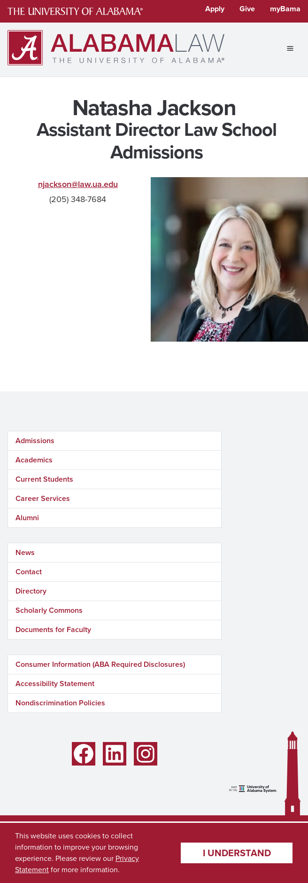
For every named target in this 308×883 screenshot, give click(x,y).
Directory (30, 591)
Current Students (44, 479)
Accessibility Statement (54, 683)
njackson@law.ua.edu (78, 184)
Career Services (42, 498)
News (25, 552)
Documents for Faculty (53, 629)
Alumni (27, 517)
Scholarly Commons (49, 610)
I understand (237, 853)
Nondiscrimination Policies (60, 702)
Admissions (34, 440)
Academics (34, 459)
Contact (28, 571)
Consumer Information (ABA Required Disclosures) (100, 664)
